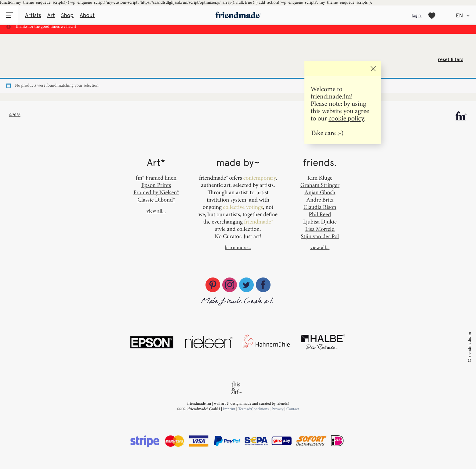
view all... (156, 211)
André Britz (319, 199)
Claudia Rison (319, 207)
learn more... (238, 247)
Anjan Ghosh (319, 192)
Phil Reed (320, 214)
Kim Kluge (319, 178)
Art (51, 15)
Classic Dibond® (156, 199)
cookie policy (346, 118)
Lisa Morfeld (319, 229)
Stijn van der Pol (320, 236)
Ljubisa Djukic (320, 221)
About (87, 15)
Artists (33, 15)
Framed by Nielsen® (156, 192)
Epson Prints (156, 185)
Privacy (277, 409)
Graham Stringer (320, 185)
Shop (67, 15)
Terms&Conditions (254, 409)
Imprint (229, 409)
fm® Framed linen (156, 178)
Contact (292, 409)
